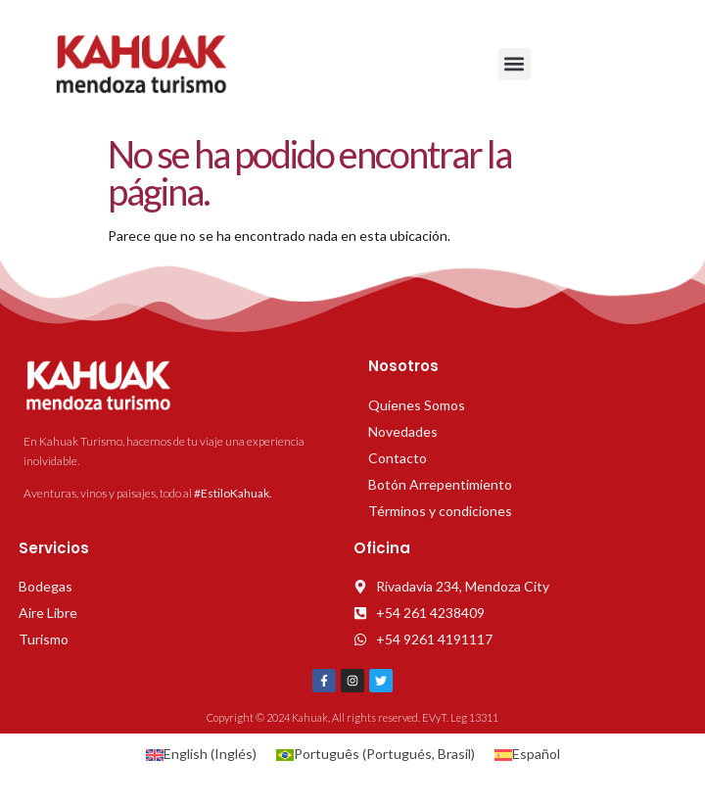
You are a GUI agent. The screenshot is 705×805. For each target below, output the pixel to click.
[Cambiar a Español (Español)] (527, 754)
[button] (514, 64)
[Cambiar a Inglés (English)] (201, 754)
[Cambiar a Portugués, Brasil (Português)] (375, 754)
